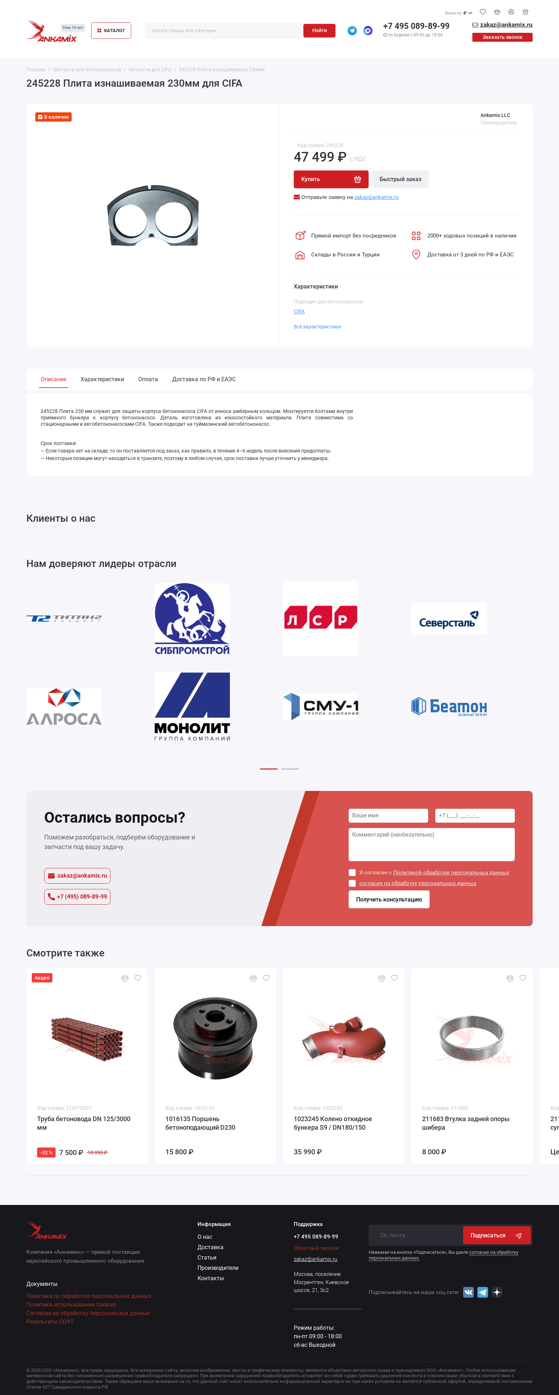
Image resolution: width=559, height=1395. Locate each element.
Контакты (211, 1278)
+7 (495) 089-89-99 (77, 896)
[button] (269, 769)
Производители (218, 1267)
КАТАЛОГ (111, 30)
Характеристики (102, 379)
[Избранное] (483, 12)
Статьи (207, 1257)
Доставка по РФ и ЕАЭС (204, 379)
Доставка (211, 1247)
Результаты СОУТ (50, 1321)
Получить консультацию (389, 899)
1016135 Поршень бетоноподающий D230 (200, 1123)
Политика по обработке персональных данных (89, 1296)
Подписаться (497, 1235)
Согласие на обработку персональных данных (88, 1313)
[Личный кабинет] (511, 12)
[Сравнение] (497, 12)
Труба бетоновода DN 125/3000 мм (83, 1123)
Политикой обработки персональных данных (451, 872)
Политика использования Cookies (71, 1304)
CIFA (299, 311)
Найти (319, 30)
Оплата (148, 379)
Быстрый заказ (400, 179)
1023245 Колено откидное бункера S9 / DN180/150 (333, 1123)
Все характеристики (317, 326)
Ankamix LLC (495, 115)
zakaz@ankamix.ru (77, 875)
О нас (205, 1236)
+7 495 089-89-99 (416, 26)
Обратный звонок (316, 1248)
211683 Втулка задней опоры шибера (465, 1123)
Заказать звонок (503, 37)
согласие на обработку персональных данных (417, 883)
